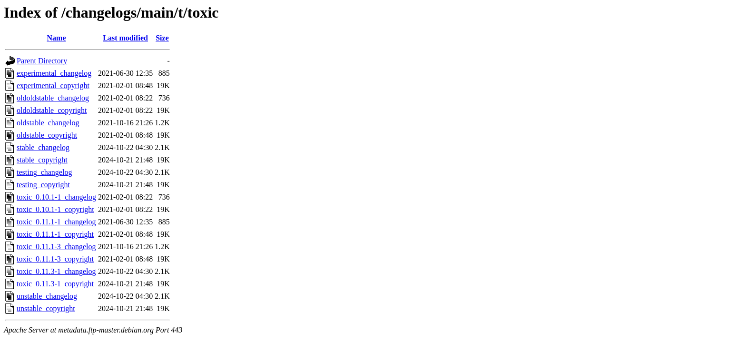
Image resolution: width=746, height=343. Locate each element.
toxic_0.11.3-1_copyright (55, 284)
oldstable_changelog (48, 123)
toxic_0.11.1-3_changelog (56, 246)
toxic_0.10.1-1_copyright (55, 209)
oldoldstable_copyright (52, 110)
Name (56, 38)
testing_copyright (43, 185)
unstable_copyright (46, 308)
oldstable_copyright (47, 135)
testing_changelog (44, 172)
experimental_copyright (53, 85)
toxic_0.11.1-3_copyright (55, 259)
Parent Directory (42, 61)
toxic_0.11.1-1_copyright (55, 234)
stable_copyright (42, 160)
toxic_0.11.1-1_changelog (56, 222)
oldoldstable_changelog (53, 98)
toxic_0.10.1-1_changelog (56, 197)
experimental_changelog (54, 73)
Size (162, 38)
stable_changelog (43, 147)
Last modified (125, 38)
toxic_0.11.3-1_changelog (56, 271)
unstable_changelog (47, 296)
